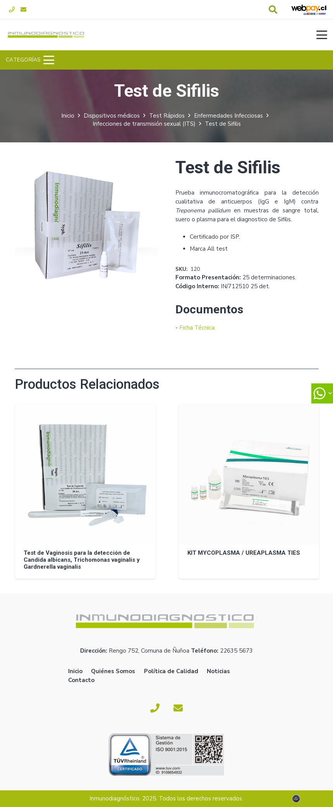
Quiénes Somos (113, 671)
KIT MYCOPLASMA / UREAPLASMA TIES (243, 552)
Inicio (67, 116)
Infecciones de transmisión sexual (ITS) (144, 124)
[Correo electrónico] (23, 9)
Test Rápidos (167, 116)
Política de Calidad (171, 671)
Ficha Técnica (197, 328)
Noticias (218, 671)
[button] (273, 9)
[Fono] (11, 9)
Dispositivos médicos (112, 116)
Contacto (81, 680)
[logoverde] (47, 35)
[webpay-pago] (309, 9)
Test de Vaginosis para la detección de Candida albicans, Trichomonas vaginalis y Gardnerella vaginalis (82, 559)
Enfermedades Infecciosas (228, 116)
